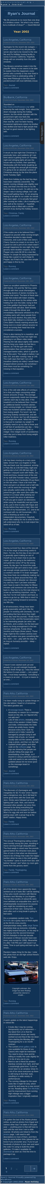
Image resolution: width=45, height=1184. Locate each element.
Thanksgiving (21, 870)
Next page (34, 1168)
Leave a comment (11, 88)
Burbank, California (15, 97)
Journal (12, 85)
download (8, 1152)
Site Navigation (42, 133)
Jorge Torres (32, 926)
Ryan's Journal (21, 13)
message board (16, 710)
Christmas (13, 213)
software (22, 747)
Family (21, 213)
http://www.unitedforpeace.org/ (17, 107)
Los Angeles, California (17, 39)
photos (21, 720)
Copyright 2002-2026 (13, 1182)
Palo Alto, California (16, 693)
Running (12, 266)
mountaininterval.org (16, 2)
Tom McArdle (33, 1089)
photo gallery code (26, 1047)
